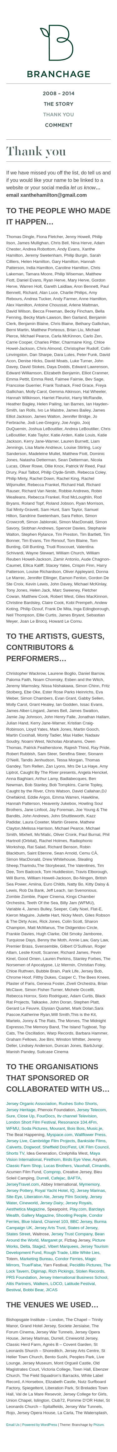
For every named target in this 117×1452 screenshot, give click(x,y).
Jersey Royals (79, 1203)
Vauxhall (82, 1165)
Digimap (38, 1271)
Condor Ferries (69, 1258)
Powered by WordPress (39, 1425)
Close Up (26, 1116)
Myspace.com (59, 1134)
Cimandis (101, 1165)
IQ (72, 1190)
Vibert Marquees (63, 1246)
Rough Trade (56, 1252)
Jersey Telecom (91, 1109)
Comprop (52, 1172)
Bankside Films (91, 1141)
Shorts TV (15, 1153)
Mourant (57, 1128)
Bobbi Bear (33, 1289)
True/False (31, 1265)
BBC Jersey (81, 1221)
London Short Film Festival (31, 1122)
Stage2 (38, 1246)
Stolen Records (90, 1271)
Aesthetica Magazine (25, 1209)
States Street (18, 1234)
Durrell (43, 1178)
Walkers (40, 1283)
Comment (58, 125)
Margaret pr (51, 1240)
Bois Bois (76, 1128)
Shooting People (71, 1215)
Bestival (13, 1289)
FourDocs (46, 1116)
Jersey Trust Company (71, 1234)
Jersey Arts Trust (49, 1227)
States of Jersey (82, 1227)
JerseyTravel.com (22, 1184)
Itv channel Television (76, 1116)
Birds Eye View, (77, 1159)
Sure (10, 1116)
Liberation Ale (37, 1196)
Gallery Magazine (38, 1215)
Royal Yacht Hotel (51, 1190)
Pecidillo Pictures (85, 1265)
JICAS (52, 1289)
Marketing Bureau (36, 1258)
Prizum (98, 1425)
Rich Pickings (60, 1271)
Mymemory (89, 1184)
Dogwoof (32, 1147)
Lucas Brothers (58, 1165)
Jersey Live (16, 1141)
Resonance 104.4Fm (77, 1122)
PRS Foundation (21, 1277)
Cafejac (58, 1178)
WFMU (12, 1128)
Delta (25, 1246)
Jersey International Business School (73, 1277)
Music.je (94, 1128)
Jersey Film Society (70, 1196)
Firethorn (52, 1159)
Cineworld (28, 1203)
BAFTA (73, 1178)
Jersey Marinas (91, 1190)
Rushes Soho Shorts (78, 1103)
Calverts (14, 1147)
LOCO (56, 1283)
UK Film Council (94, 1147)
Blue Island (32, 1221)
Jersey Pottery (19, 1190)
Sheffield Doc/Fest (59, 1147)
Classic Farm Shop (23, 1165)
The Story (58, 104)
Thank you (58, 114)
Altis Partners (18, 1283)
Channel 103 (56, 1221)
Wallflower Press (90, 1134)
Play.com (78, 1209)
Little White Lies (85, 1252)
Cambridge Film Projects (52, 1141)
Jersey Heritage (20, 1109)
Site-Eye (14, 1196)
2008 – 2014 (59, 93)
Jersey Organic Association (31, 1103)
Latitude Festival (80, 1283)
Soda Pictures (34, 1128)
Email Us (13, 1425)
